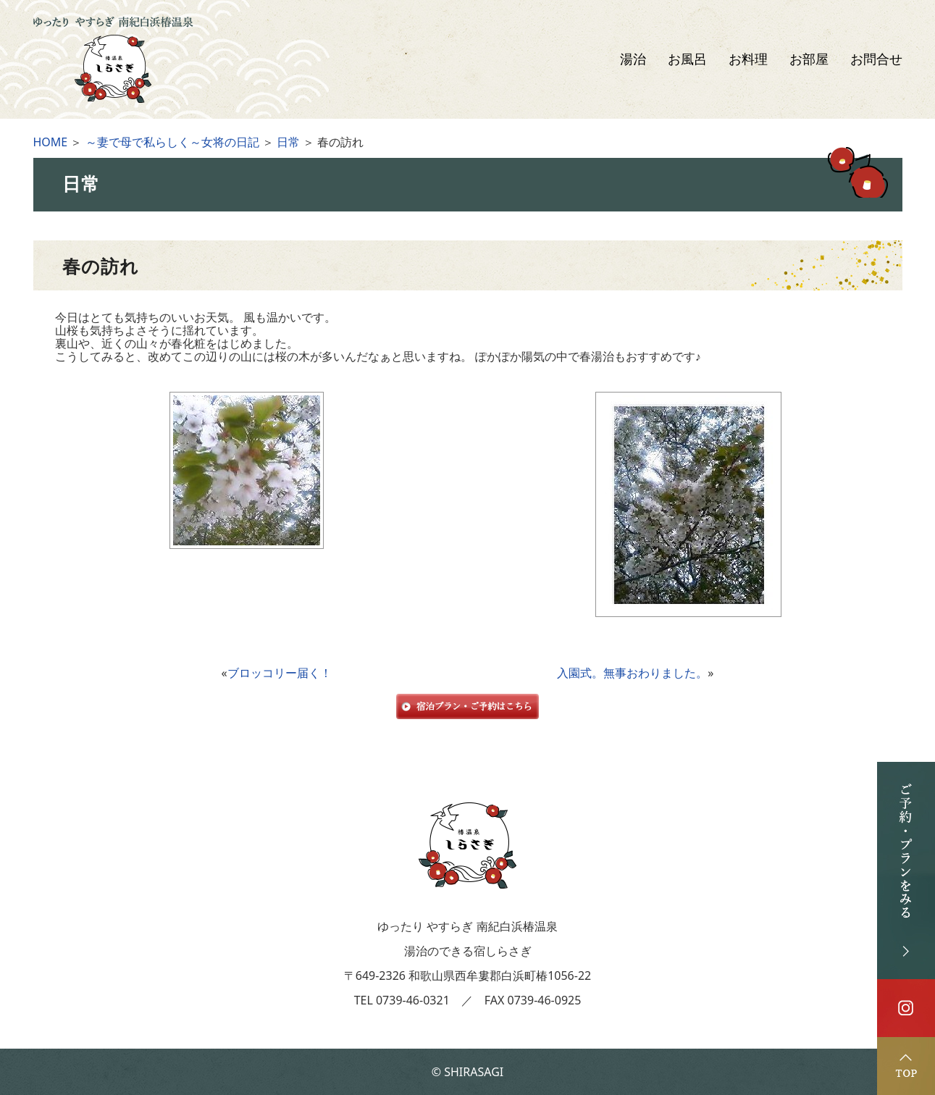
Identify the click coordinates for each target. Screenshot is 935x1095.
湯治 (633, 59)
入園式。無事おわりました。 (632, 673)
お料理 (748, 59)
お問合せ (876, 59)
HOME (50, 142)
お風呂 (687, 59)
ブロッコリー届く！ (279, 673)
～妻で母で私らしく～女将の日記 (172, 142)
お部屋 (809, 59)
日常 (288, 142)
